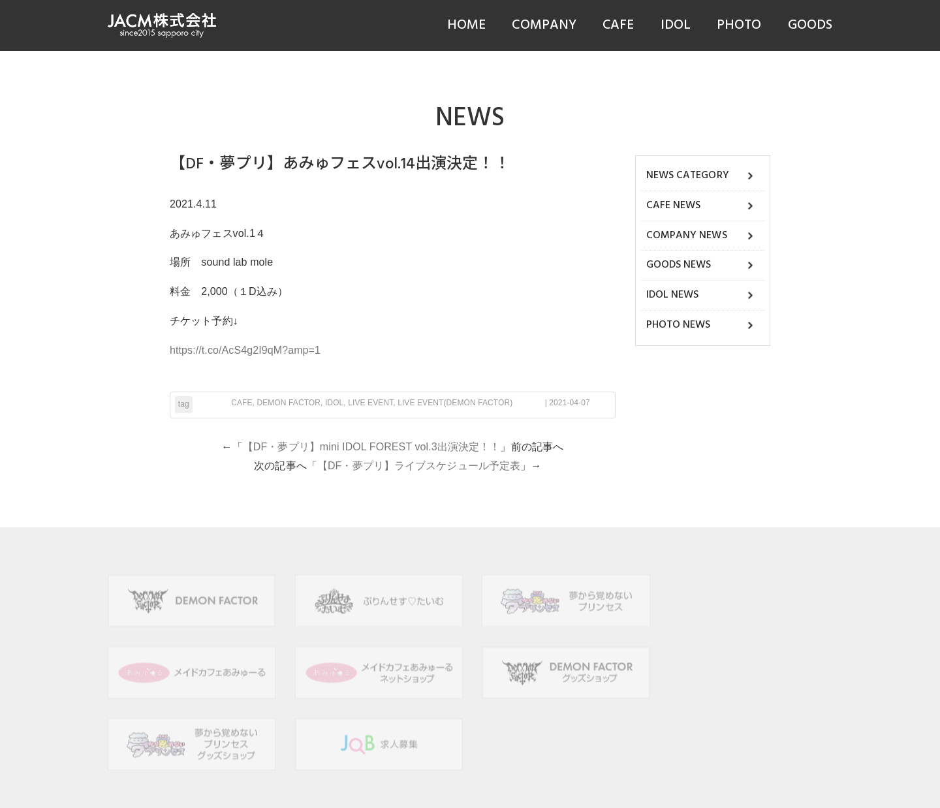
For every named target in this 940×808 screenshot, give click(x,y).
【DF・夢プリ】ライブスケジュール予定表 (418, 465)
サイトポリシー (475, 768)
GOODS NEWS (679, 264)
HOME (466, 25)
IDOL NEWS (672, 295)
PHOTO (739, 25)
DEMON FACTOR (289, 402)
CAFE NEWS (673, 205)
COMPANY (544, 25)
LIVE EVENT (370, 402)
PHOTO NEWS (678, 325)
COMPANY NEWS (686, 235)
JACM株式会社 (162, 25)
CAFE (618, 25)
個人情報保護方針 (404, 768)
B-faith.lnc (558, 787)
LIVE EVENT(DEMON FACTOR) (455, 402)
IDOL (676, 25)
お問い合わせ (539, 768)
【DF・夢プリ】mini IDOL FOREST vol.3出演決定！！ (372, 446)
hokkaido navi (608, 787)
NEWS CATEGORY (687, 175)
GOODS (810, 25)
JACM (402, 787)
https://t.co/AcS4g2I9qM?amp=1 (245, 350)
